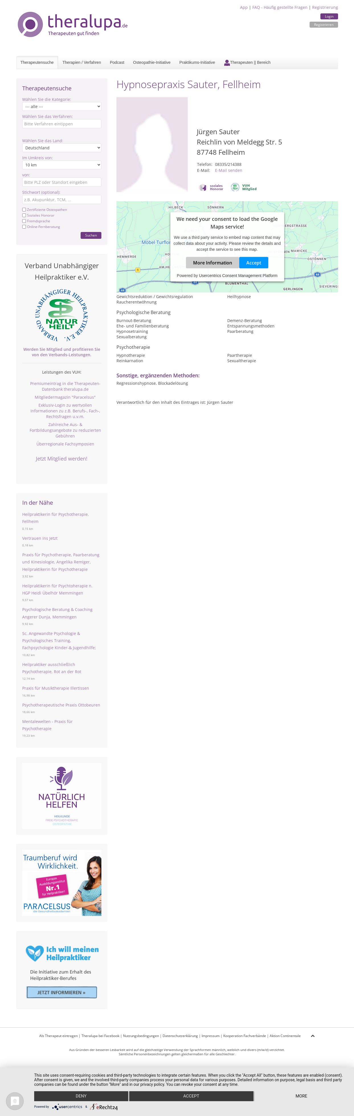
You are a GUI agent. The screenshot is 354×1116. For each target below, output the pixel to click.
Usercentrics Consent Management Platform (238, 275)
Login (329, 16)
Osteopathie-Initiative (152, 62)
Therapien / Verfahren (81, 62)
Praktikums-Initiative (197, 62)
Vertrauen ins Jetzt (40, 538)
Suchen (91, 235)
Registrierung (325, 7)
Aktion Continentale (285, 1035)
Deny (80, 1096)
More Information (212, 262)
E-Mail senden (228, 170)
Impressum (211, 1035)
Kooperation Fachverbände (244, 1035)
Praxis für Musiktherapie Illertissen (55, 688)
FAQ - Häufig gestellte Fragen (280, 7)
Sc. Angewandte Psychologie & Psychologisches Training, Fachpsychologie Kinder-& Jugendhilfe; (59, 640)
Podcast (117, 62)
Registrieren (323, 24)
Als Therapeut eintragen (58, 1035)
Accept (253, 262)
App (244, 7)
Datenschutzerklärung (180, 1035)
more (301, 1096)
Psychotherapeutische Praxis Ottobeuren (61, 705)
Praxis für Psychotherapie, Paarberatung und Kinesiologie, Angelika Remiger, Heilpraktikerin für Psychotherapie (60, 562)
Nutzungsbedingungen (141, 1035)
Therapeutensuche (37, 62)
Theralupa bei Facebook (100, 1035)
